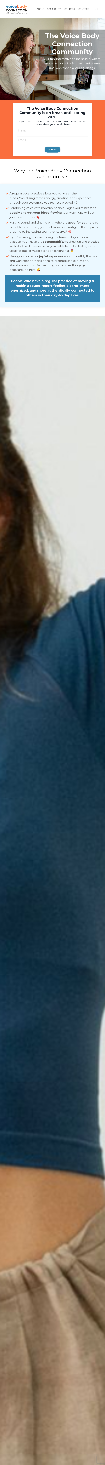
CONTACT (83, 9)
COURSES (69, 9)
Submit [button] (52, 149)
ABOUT (41, 9)
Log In (96, 9)
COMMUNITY (54, 9)
